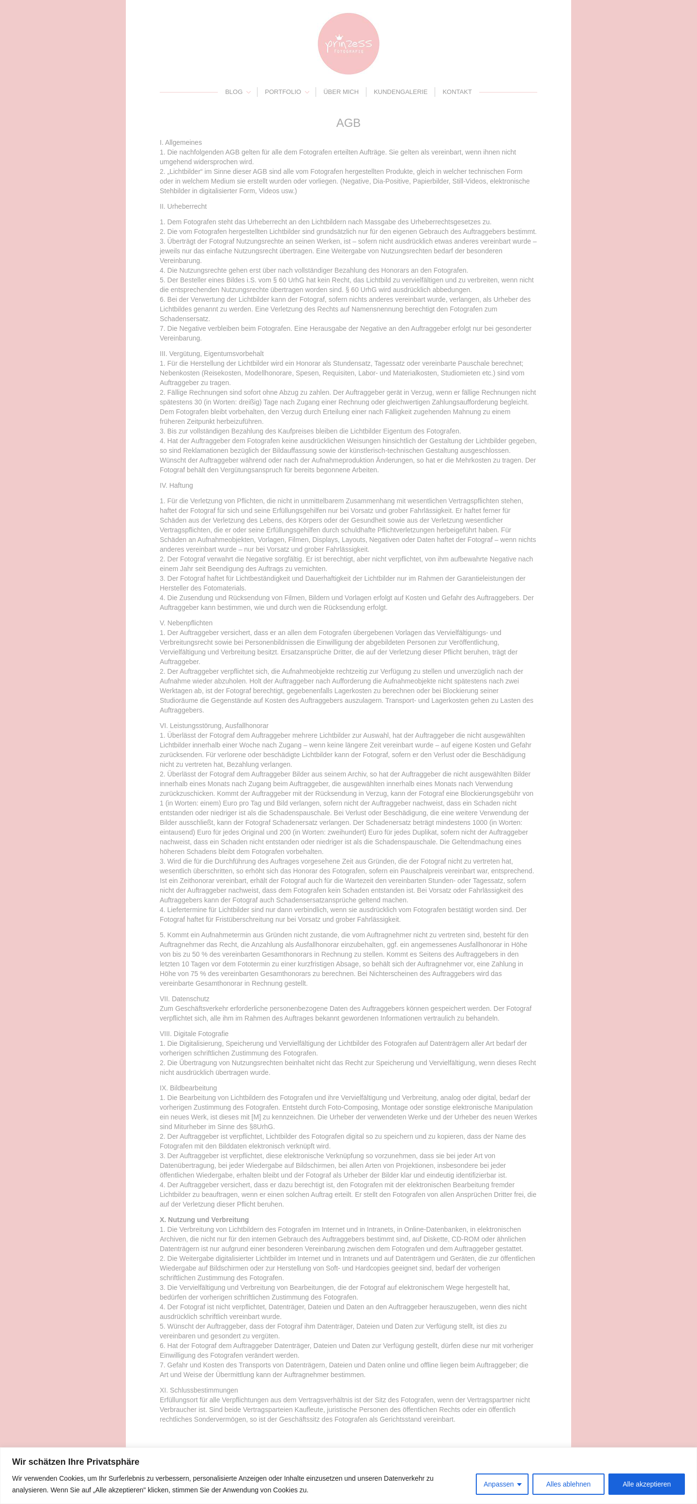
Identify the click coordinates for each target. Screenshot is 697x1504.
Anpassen (499, 1484)
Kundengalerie (400, 91)
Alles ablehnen (568, 1484)
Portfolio (283, 91)
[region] (348, 1475)
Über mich (341, 91)
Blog (233, 91)
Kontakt (456, 91)
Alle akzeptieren (646, 1484)
